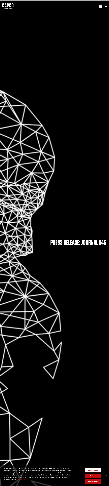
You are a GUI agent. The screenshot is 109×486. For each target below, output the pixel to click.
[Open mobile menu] (106, 6)
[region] (54, 475)
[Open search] (100, 6)
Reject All (93, 476)
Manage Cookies (93, 470)
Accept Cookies (93, 481)
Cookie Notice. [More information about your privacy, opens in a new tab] (22, 479)
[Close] (106, 475)
